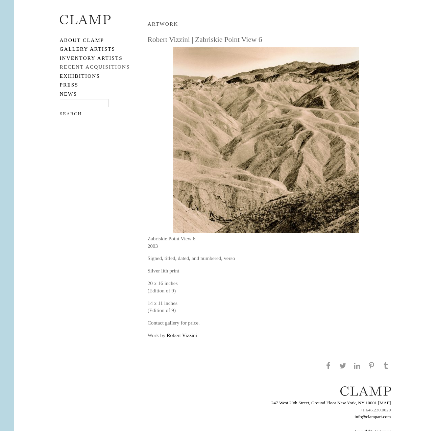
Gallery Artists (88, 49)
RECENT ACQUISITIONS (95, 67)
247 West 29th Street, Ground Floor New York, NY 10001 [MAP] (331, 402)
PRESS (69, 85)
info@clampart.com (373, 416)
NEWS (68, 94)
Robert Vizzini (182, 335)
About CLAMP (82, 40)
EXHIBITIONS (80, 76)
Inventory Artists (91, 58)
